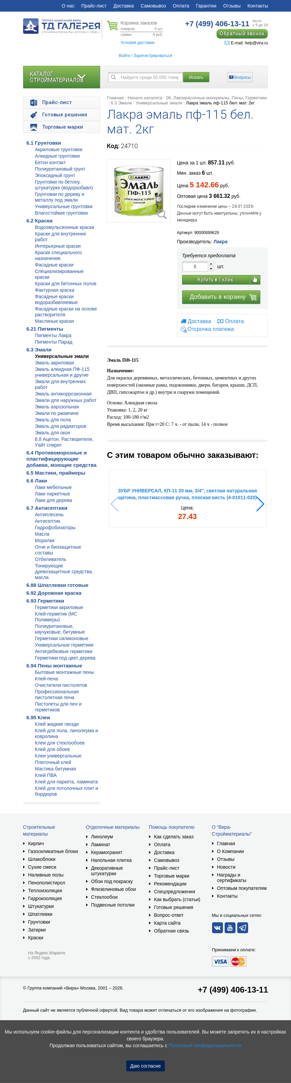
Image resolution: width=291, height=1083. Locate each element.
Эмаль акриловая (54, 362)
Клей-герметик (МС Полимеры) (56, 616)
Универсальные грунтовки (64, 206)
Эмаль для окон (52, 432)
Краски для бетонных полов (66, 283)
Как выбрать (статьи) (177, 899)
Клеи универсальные (58, 756)
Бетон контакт (50, 162)
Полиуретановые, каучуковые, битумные (60, 629)
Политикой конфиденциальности (204, 1045)
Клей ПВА (46, 775)
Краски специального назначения (58, 255)
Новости (226, 867)
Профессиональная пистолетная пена (57, 694)
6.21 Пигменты (45, 329)
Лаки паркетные (52, 493)
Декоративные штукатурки (107, 870)
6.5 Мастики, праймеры (56, 473)
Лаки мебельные (53, 487)
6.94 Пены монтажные (54, 665)
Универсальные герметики (64, 645)
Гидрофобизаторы (55, 527)
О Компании (230, 851)
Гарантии (206, 6)
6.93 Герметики (45, 601)
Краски (36, 937)
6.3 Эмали (39, 349)
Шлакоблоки (41, 859)
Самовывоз (153, 6)
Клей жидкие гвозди (57, 724)
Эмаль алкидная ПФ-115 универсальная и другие (62, 372)
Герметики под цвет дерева (65, 658)
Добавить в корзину (218, 296)
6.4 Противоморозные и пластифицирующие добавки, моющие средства (62, 459)
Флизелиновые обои (113, 889)
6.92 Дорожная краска (54, 593)
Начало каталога (145, 97)
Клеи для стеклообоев (60, 743)
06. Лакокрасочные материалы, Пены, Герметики (216, 97)
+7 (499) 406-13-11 (233, 989)
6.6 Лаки (37, 480)
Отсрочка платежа (211, 329)
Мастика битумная (55, 768)
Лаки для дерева (53, 500)
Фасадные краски (54, 265)
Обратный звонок (242, 33)
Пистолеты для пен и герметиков (58, 706)
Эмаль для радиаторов (60, 426)
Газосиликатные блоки (53, 851)
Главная (115, 97)
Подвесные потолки (113, 905)
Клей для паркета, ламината (66, 781)
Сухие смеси (42, 867)
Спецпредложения (174, 891)
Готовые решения (173, 907)
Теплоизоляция (45, 890)
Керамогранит (107, 852)
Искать (196, 77)
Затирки (37, 930)
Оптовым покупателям (242, 888)
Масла (42, 534)
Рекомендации (170, 883)
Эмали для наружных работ (66, 400)
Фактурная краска (55, 290)
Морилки (44, 540)
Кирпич (36, 843)
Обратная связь (171, 931)
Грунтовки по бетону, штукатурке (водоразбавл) (64, 184)
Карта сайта (167, 923)
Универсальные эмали (62, 356)
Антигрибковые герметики (64, 651)
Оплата (181, 6)
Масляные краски (54, 321)
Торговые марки (172, 876)
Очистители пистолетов (61, 685)
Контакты (257, 6)
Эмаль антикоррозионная (63, 393)
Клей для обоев (52, 749)
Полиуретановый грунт (60, 169)
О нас (68, 6)
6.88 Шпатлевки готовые (57, 585)
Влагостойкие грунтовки (61, 213)
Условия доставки (137, 42)
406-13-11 (217, 23)
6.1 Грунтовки (44, 143)
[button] (259, 503)
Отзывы (232, 6)
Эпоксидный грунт (55, 175)
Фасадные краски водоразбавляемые (56, 299)
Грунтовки (39, 922)
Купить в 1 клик (215, 279)
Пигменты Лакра (53, 335)
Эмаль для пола (53, 419)
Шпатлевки (40, 914)
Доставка (123, 6)
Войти (124, 55)
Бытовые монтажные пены (64, 672)
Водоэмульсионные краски (64, 227)
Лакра (220, 241)
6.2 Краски (40, 220)
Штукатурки (41, 906)
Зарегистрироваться (153, 55)
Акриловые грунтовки (58, 149)
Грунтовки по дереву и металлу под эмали (59, 197)
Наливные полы (46, 875)
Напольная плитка (111, 860)
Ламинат (100, 844)
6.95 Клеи (38, 717)
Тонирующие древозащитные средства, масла (64, 571)
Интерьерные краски (58, 246)
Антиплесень (49, 514)
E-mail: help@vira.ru (246, 43)
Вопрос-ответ (169, 915)
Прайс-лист (94, 6)
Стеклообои (104, 897)
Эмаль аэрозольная (57, 406)
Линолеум (102, 836)
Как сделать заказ (174, 836)
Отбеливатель (50, 559)
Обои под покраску (112, 881)
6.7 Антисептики (47, 508)
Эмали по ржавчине (57, 413)
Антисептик (47, 521)
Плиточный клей (53, 762)
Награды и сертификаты (231, 877)
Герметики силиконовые (61, 638)
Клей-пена (46, 678)
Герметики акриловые (59, 607)
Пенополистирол (46, 882)
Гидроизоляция (45, 898)
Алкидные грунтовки (57, 156)
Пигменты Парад (53, 342)
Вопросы (242, 77)
